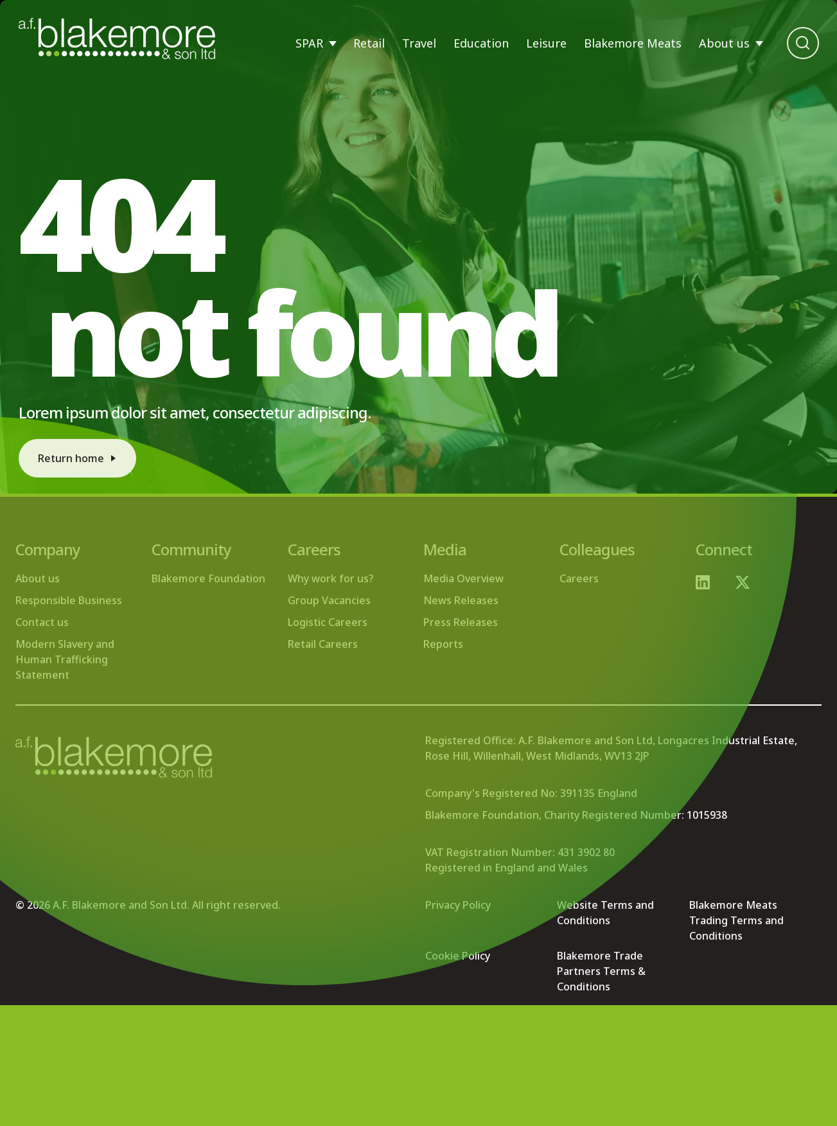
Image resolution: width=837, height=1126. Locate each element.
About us (724, 43)
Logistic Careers (327, 622)
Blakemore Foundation (208, 578)
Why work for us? (331, 578)
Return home (71, 458)
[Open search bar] (803, 43)
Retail (369, 43)
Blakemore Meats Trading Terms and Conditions (736, 920)
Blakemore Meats (633, 43)
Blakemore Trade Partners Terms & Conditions (601, 971)
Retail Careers (323, 644)
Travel (419, 43)
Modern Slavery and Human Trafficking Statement (64, 659)
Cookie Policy (457, 956)
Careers (579, 578)
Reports (443, 644)
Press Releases (460, 622)
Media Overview (463, 578)
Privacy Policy (458, 905)
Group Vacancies (329, 600)
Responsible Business (68, 600)
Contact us (42, 622)
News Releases (460, 600)
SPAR (309, 43)
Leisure (546, 43)
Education (481, 43)
